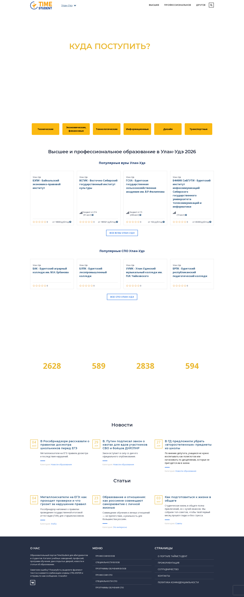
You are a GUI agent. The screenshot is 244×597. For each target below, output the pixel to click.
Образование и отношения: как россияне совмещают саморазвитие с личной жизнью (124, 502)
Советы (178, 523)
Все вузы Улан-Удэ (122, 233)
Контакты (164, 575)
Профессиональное (177, 5)
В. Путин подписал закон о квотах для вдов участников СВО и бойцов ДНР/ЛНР (125, 445)
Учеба (53, 523)
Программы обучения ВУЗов (111, 568)
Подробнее (122, 90)
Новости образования (61, 464)
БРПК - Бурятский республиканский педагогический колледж (190, 272)
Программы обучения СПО (110, 587)
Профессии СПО (104, 575)
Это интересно (120, 527)
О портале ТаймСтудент (172, 556)
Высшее (154, 5)
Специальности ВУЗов (108, 562)
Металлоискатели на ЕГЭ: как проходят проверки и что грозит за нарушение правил (63, 500)
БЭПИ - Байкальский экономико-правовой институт (47, 184)
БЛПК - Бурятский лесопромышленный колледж (93, 272)
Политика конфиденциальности (178, 582)
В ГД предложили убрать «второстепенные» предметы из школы (188, 445)
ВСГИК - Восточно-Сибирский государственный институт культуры (98, 184)
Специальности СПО (106, 581)
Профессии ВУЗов (105, 556)
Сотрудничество (168, 569)
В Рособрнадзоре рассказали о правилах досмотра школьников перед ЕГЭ (64, 445)
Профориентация (168, 562)
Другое (201, 5)
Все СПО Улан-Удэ (122, 296)
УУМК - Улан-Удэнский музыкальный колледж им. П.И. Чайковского (144, 272)
